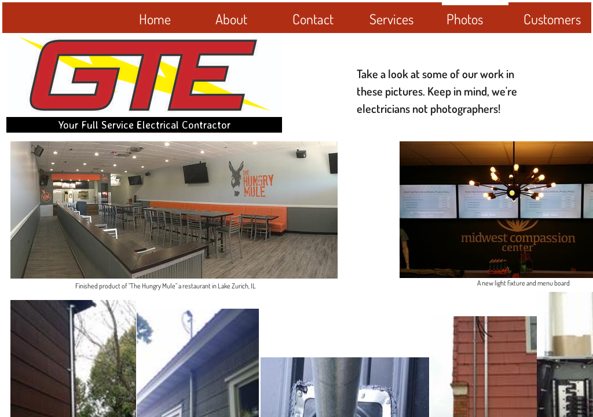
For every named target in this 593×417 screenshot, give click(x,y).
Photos (464, 19)
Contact (313, 19)
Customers (552, 19)
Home (155, 19)
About (231, 19)
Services (391, 19)
